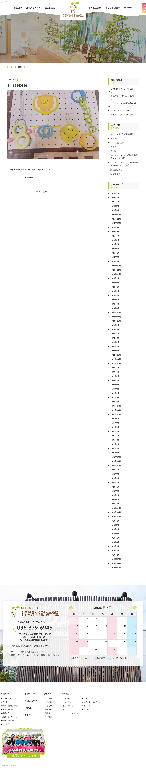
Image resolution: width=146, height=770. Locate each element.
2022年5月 (115, 385)
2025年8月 (115, 231)
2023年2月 (115, 346)
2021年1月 (115, 453)
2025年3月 (115, 253)
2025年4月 (115, 249)
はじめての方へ (33, 8)
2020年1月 (115, 504)
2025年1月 (115, 261)
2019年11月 (115, 512)
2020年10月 (115, 465)
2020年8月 (115, 474)
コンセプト (6, 698)
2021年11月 (115, 410)
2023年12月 (115, 312)
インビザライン (89, 706)
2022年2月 (115, 397)
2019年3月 (115, 546)
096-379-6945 (35, 627)
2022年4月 (115, 389)
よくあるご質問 (112, 8)
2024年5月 (115, 291)
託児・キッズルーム (10, 717)
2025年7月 (115, 236)
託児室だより (116, 170)
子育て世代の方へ (9, 721)
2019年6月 (115, 533)
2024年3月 (115, 299)
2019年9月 (115, 521)
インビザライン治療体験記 (122, 134)
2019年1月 (115, 555)
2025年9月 (115, 227)
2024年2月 (115, 304)
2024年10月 (115, 274)
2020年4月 (115, 491)
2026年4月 (115, 197)
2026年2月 (115, 206)
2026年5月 (115, 193)
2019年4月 (115, 542)
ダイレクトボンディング (93, 702)
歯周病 (47, 713)
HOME (9, 67)
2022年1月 (115, 402)
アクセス (5, 702)
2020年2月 (115, 499)
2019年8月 (115, 525)
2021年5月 (115, 436)
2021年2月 (115, 448)
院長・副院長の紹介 (10, 706)
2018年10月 (115, 567)
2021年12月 (115, 406)
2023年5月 (115, 334)
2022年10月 (115, 363)
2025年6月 (115, 240)
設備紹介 (5, 713)
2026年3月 (115, 202)
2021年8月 (115, 423)
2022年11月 (115, 359)
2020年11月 (115, 461)
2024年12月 (115, 265)
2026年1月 (115, 210)
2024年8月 (115, 278)
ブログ (113, 147)
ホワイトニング (89, 698)
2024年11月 (115, 270)
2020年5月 (115, 487)
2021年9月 (115, 419)
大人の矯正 (49, 702)
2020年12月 (115, 457)
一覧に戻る (41, 191)
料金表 (86, 710)
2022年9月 (115, 368)
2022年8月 (115, 372)
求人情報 (128, 8)
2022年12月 (115, 355)
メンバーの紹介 (8, 710)
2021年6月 (115, 431)
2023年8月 (115, 325)
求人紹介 (5, 724)
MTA (64, 710)
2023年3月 (115, 342)
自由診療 (66, 698)
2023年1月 (115, 351)
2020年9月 (115, 470)
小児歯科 (48, 717)
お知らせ (114, 138)
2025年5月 (115, 244)
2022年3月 (115, 393)
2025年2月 (115, 257)
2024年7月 (115, 283)
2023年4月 (115, 338)
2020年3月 (115, 495)
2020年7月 (115, 478)
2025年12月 (115, 215)
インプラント (68, 702)
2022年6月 (115, 380)
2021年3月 (115, 444)
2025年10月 (115, 223)
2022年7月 (115, 376)
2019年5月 (115, 538)
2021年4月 (115, 440)
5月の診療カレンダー (119, 110)
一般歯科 (48, 710)
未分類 (113, 151)
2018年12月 (115, 559)
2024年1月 (115, 308)
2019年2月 (115, 550)
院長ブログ (115, 174)
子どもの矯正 (50, 706)
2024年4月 (115, 295)
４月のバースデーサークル (122, 115)
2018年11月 (115, 563)
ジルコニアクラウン (70, 713)
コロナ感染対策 (117, 142)
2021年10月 (115, 414)
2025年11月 (115, 219)
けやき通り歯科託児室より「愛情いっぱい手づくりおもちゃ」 (27, 173)
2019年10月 (115, 516)
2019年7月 (115, 529)
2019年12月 (115, 508)
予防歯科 (48, 698)
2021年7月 (115, 427)
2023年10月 (115, 321)
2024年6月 (115, 287)
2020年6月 (115, 482)
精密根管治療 (68, 706)
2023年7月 (115, 329)
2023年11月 (115, 317)
